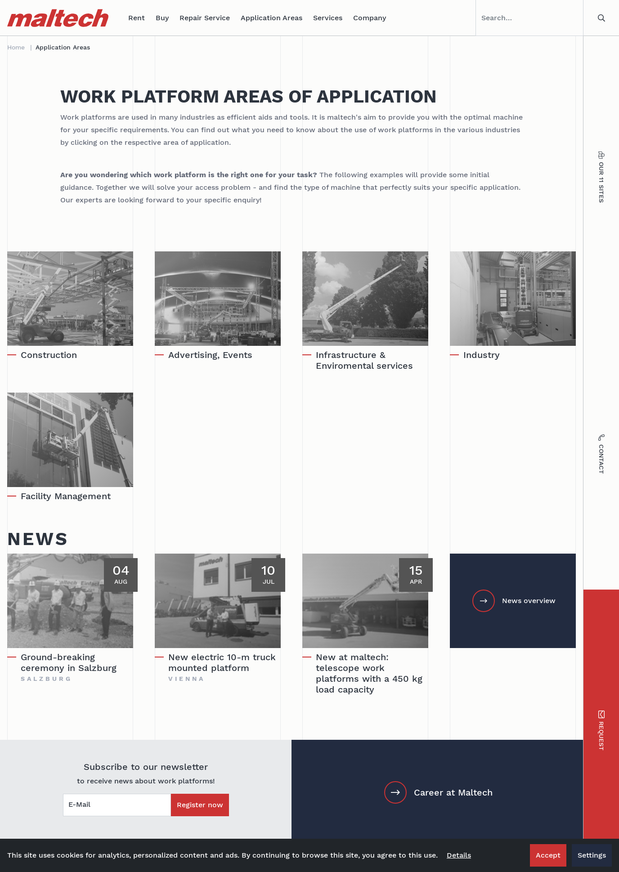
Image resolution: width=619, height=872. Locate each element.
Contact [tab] (601, 454)
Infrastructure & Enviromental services (364, 360)
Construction (49, 354)
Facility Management (66, 496)
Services (327, 17)
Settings (592, 855)
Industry (481, 354)
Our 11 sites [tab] (601, 177)
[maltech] (57, 18)
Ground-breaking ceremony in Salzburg (69, 662)
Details (459, 855)
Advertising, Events (210, 354)
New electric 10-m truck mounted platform (222, 662)
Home (16, 47)
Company (369, 17)
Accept (548, 855)
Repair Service (204, 17)
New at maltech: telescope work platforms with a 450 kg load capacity (369, 673)
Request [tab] (601, 731)
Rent (136, 17)
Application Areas (271, 17)
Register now (200, 804)
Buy (162, 17)
